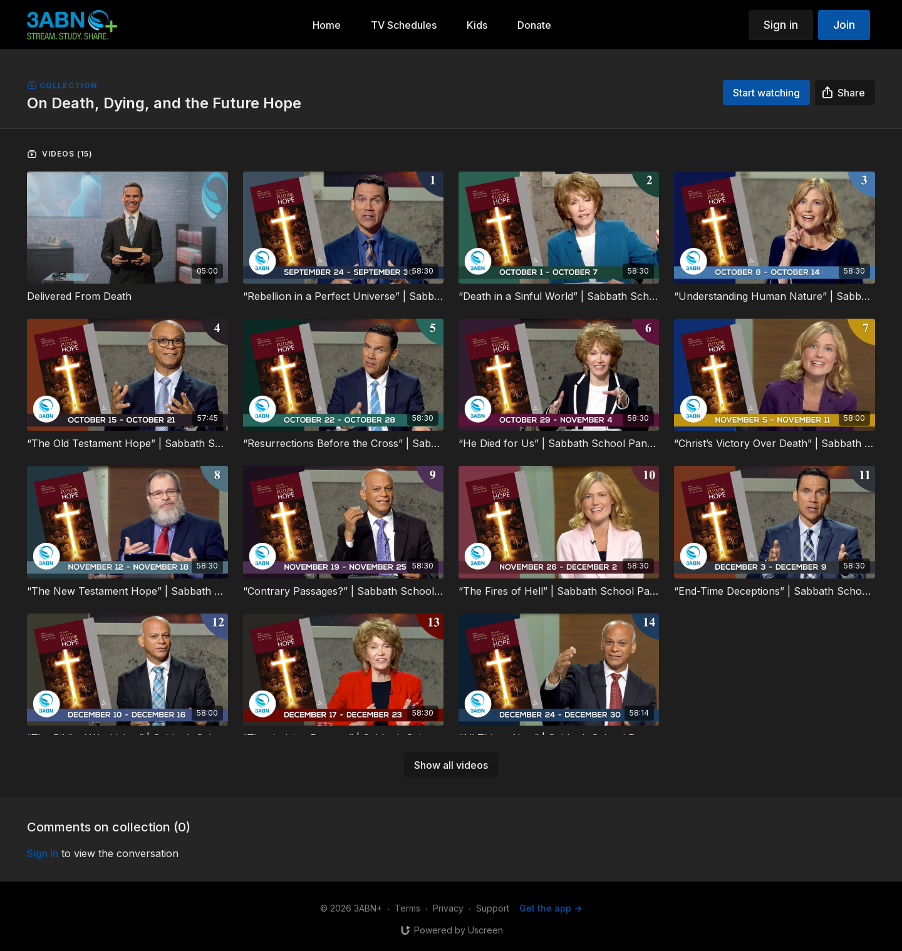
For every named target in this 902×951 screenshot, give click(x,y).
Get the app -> (550, 908)
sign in (42, 853)
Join (844, 24)
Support (492, 908)
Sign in (781, 24)
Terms (407, 908)
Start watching (766, 92)
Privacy (448, 908)
